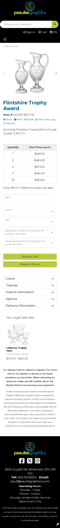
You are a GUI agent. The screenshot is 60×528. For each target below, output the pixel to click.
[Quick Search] (26, 24)
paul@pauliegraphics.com (30, 481)
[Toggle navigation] (5, 39)
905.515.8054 (27, 477)
